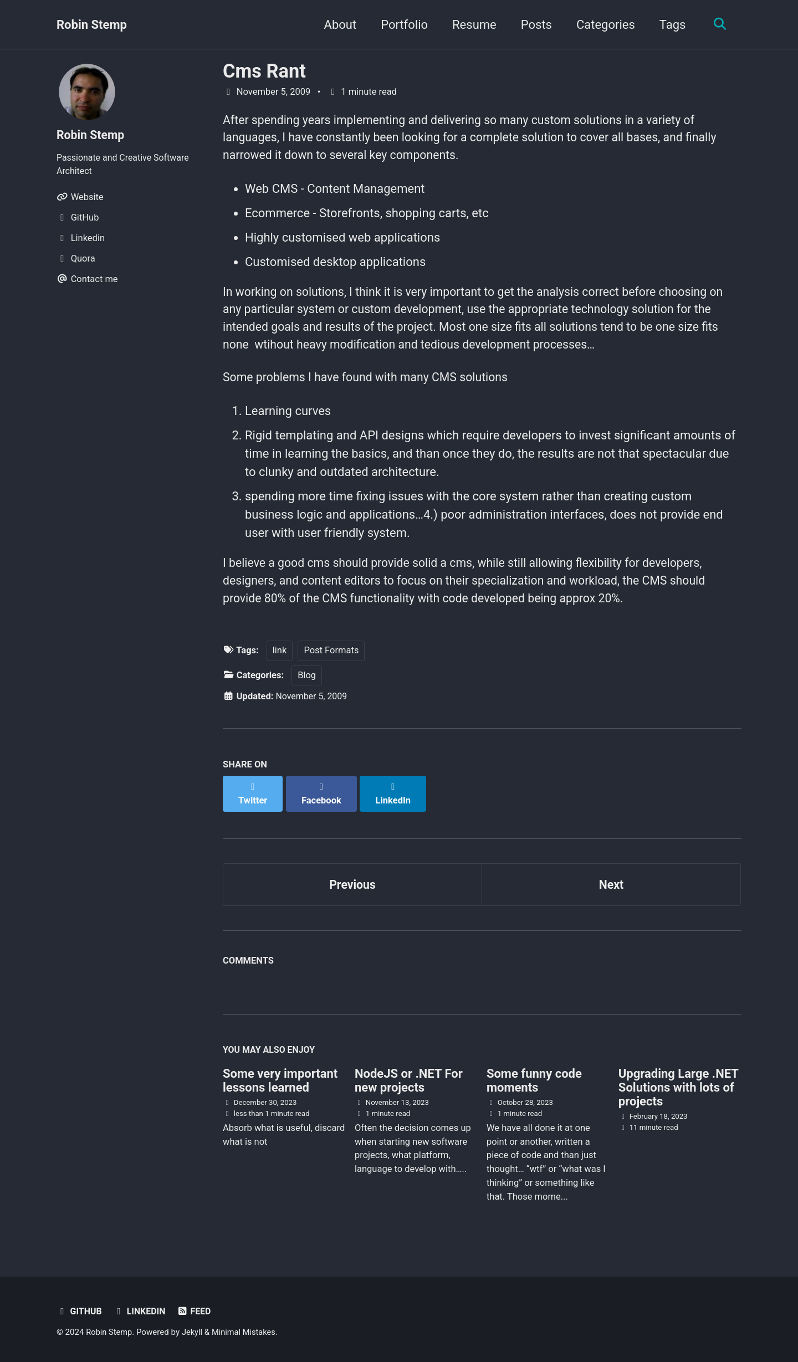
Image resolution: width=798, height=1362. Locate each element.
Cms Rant (264, 71)
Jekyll (194, 1331)
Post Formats (331, 659)
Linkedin (141, 1310)
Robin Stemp (92, 25)
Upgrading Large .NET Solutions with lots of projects (678, 1086)
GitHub (80, 1310)
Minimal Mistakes (247, 1331)
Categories (603, 25)
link (280, 659)
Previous (353, 881)
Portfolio (401, 25)
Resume (471, 25)
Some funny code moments (534, 1079)
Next (611, 881)
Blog (307, 684)
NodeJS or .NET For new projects (409, 1079)
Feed (197, 1310)
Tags (670, 25)
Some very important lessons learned (280, 1079)
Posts (533, 25)
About (337, 25)
